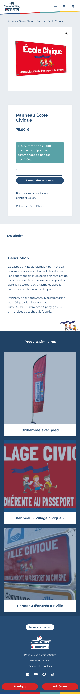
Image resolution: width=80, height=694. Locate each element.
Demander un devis (40, 180)
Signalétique (26, 21)
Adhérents (60, 686)
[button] (66, 33)
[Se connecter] (64, 6)
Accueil (12, 21)
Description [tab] (15, 235)
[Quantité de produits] (39, 172)
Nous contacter (40, 627)
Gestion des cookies (40, 666)
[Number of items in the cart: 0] (72, 6)
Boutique (19, 686)
